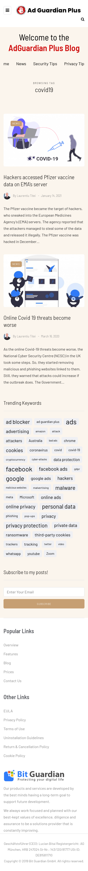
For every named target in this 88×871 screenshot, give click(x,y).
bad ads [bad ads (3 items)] (53, 442)
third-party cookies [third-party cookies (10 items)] (52, 537)
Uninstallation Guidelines (24, 737)
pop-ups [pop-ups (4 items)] (29, 518)
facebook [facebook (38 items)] (19, 471)
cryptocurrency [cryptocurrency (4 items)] (15, 461)
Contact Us (12, 680)
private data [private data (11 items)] (65, 527)
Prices (9, 671)
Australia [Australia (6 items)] (35, 443)
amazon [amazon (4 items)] (41, 433)
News (21, 63)
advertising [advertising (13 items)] (17, 433)
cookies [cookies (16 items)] (14, 452)
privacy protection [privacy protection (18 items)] (26, 527)
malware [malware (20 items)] (65, 490)
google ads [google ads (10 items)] (41, 480)
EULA (8, 711)
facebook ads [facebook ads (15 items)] (53, 471)
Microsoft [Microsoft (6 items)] (27, 499)
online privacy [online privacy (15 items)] (20, 509)
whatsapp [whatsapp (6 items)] (13, 556)
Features (11, 654)
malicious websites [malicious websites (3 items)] (16, 489)
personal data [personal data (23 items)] (59, 508)
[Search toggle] (80, 19)
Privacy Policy (15, 719)
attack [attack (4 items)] (56, 433)
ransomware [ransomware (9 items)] (17, 537)
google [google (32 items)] (15, 480)
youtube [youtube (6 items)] (33, 556)
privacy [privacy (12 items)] (49, 518)
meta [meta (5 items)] (9, 499)
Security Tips (45, 63)
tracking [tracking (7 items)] (31, 546)
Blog (7, 662)
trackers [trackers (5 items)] (12, 546)
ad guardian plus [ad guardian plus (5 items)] (48, 424)
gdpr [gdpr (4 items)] (77, 471)
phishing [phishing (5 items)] (12, 518)
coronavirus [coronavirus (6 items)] (39, 452)
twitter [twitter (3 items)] (47, 546)
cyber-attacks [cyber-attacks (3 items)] (39, 461)
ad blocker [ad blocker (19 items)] (18, 424)
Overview (11, 645)
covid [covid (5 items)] (58, 452)
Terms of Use (14, 728)
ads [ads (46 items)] (71, 424)
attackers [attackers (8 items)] (14, 443)
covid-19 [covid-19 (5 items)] (74, 452)
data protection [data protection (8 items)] (67, 461)
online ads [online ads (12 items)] (51, 499)
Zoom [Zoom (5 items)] (50, 556)
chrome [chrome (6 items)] (70, 443)
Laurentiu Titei (26, 196)
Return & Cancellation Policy (26, 746)
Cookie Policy (14, 755)
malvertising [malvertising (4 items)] (41, 490)
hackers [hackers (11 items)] (65, 480)
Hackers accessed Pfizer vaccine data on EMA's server (39, 180)
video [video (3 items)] (61, 546)
